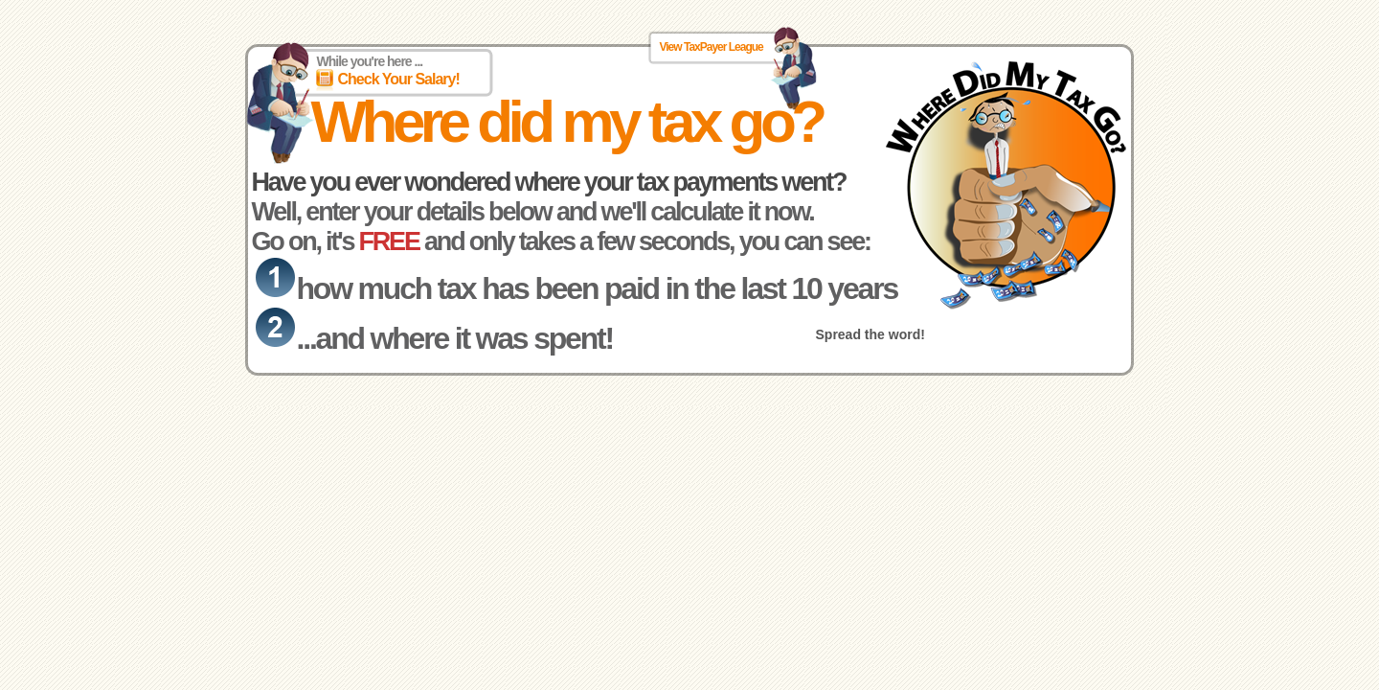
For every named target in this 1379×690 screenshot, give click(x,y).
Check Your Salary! (399, 79)
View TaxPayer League (711, 47)
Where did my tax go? (567, 121)
